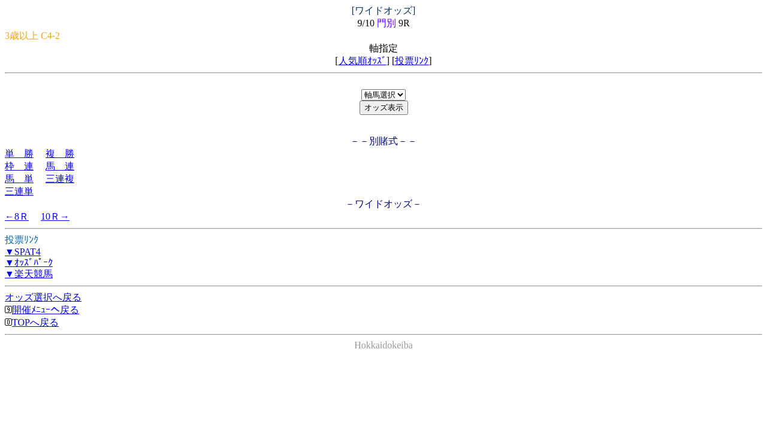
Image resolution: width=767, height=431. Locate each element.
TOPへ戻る (32, 322)
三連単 (19, 191)
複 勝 (60, 153)
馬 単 (19, 179)
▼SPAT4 (23, 252)
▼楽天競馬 (29, 274)
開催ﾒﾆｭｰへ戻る (42, 310)
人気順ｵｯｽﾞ (362, 61)
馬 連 (60, 166)
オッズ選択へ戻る (43, 297)
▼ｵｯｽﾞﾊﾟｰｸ (29, 262)
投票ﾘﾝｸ (411, 61)
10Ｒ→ (55, 216)
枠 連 (19, 166)
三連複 (60, 179)
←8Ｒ (17, 216)
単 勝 (19, 153)
